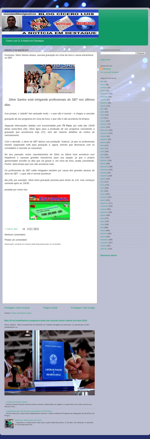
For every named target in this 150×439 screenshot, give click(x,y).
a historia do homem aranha (16, 402)
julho (102, 109)
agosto (103, 106)
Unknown (107, 69)
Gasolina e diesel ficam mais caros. (28, 420)
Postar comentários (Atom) (21, 313)
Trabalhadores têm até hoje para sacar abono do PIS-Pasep (28, 411)
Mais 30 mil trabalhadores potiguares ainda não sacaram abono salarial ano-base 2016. (45, 320)
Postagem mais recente (17, 307)
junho (102, 112)
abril (102, 81)
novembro (104, 97)
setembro (104, 103)
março (102, 84)
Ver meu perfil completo (109, 72)
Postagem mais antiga (83, 307)
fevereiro (103, 88)
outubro (103, 100)
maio (102, 115)
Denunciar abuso (108, 255)
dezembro (104, 94)
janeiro (103, 91)
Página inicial (50, 307)
